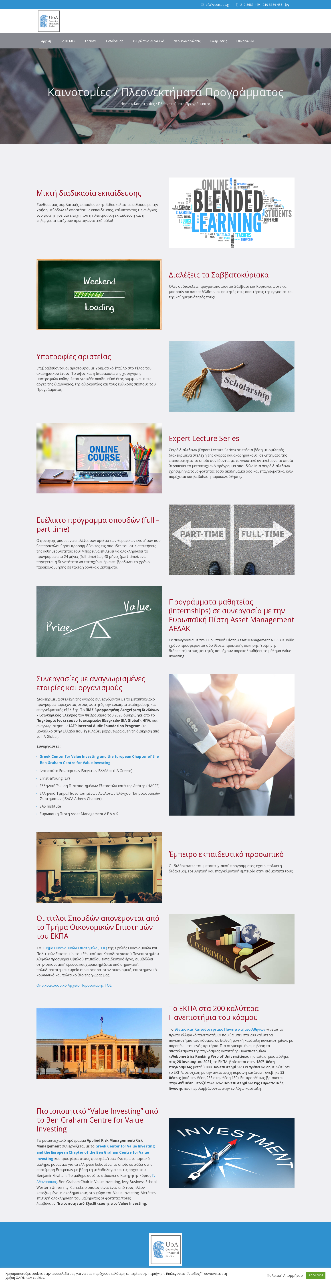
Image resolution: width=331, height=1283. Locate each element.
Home (125, 103)
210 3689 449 (250, 4)
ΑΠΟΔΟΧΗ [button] (316, 1275)
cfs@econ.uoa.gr (218, 4)
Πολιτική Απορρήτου (285, 1275)
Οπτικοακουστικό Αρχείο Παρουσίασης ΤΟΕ (74, 985)
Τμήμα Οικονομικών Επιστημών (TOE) (74, 948)
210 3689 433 (272, 4)
